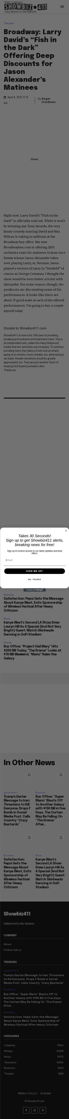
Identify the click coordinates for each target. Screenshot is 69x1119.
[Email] (35, 560)
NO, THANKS (34, 580)
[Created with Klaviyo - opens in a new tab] (35, 590)
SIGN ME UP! (34, 571)
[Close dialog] (66, 530)
